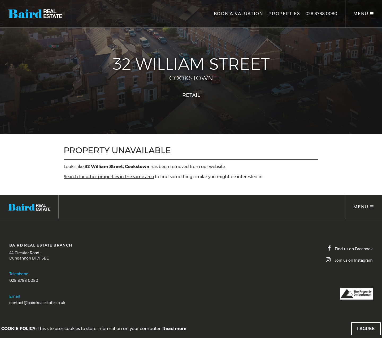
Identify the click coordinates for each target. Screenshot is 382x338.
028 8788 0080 (321, 13)
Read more (174, 328)
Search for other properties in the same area (109, 176)
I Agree (366, 328)
